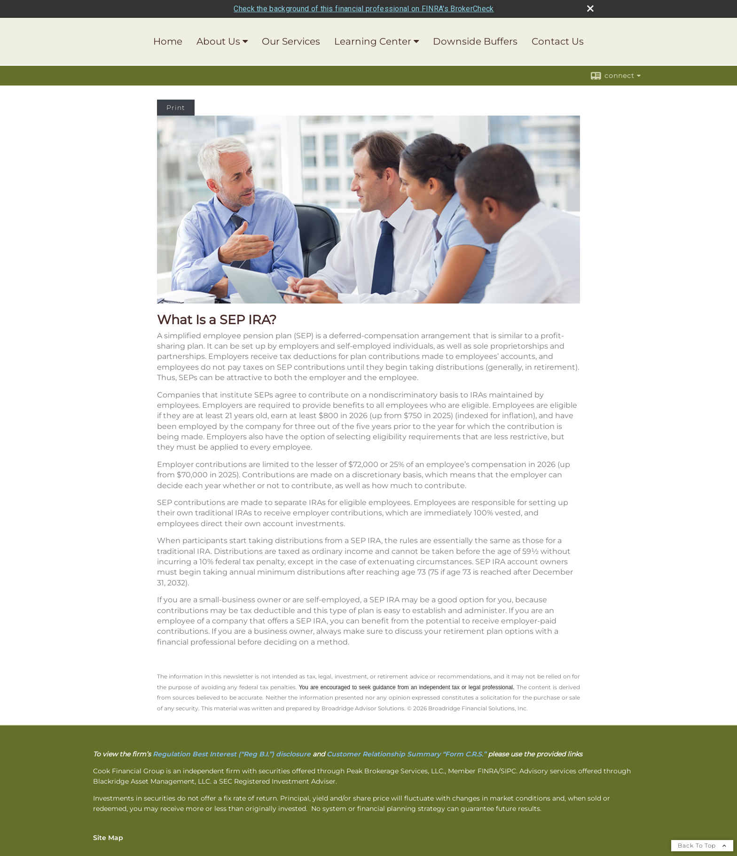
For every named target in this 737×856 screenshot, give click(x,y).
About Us (218, 41)
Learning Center (372, 41)
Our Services (291, 41)
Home (167, 41)
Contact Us (558, 41)
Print (175, 107)
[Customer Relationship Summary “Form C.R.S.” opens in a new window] (406, 754)
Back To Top (702, 845)
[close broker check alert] (590, 8)
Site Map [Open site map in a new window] (108, 837)
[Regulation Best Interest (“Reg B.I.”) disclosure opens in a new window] (232, 754)
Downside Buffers (475, 41)
